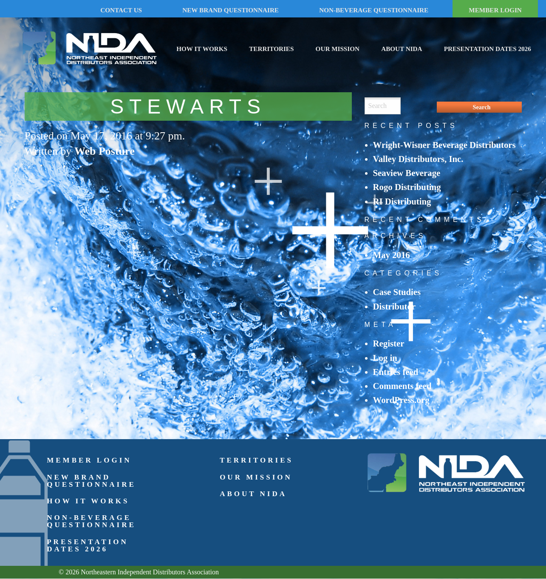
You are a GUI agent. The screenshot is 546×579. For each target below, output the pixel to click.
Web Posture (104, 151)
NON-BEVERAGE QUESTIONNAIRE (373, 10)
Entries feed (396, 372)
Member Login (89, 460)
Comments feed (402, 386)
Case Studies (397, 292)
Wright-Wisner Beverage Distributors (444, 145)
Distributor (394, 306)
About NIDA (401, 48)
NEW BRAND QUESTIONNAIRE (230, 10)
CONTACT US (121, 10)
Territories (271, 48)
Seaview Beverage (407, 173)
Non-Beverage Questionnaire (91, 521)
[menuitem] (202, 47)
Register (389, 343)
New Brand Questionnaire (91, 480)
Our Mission (337, 48)
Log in (385, 358)
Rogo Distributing (407, 187)
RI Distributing (402, 201)
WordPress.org (401, 400)
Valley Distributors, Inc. (418, 159)
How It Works (201, 48)
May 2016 (391, 255)
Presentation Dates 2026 (487, 48)
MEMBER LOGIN (495, 10)
